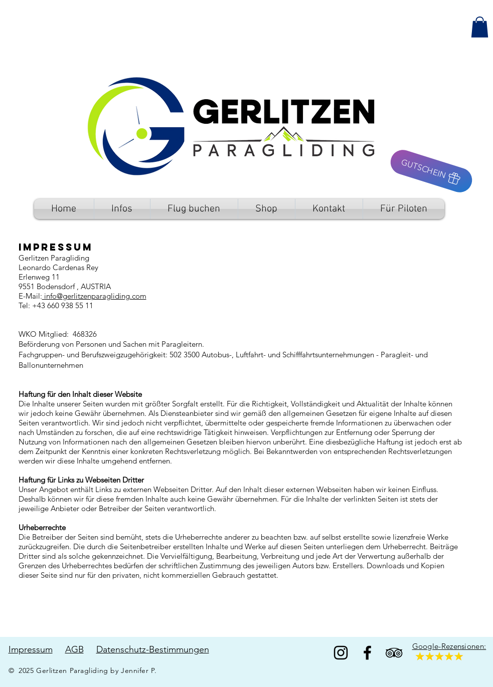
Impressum (31, 649)
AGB (74, 649)
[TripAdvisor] (394, 652)
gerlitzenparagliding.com (104, 296)
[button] (479, 27)
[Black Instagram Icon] (341, 652)
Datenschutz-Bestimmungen (152, 649)
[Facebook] (367, 652)
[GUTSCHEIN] (431, 171)
